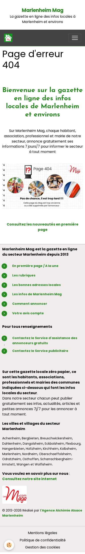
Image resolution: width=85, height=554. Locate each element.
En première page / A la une (35, 266)
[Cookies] (9, 545)
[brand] (9, 38)
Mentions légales (42, 532)
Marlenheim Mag (42, 10)
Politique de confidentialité (43, 540)
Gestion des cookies (42, 547)
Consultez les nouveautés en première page (42, 227)
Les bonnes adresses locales (36, 285)
